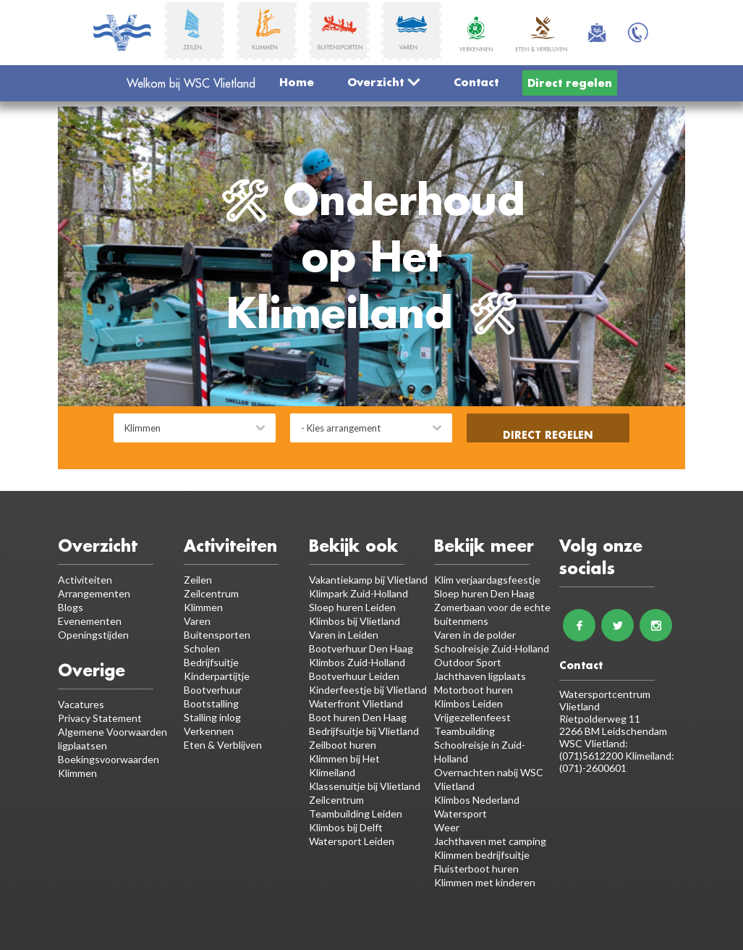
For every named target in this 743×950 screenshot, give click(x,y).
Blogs (70, 607)
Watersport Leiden (351, 841)
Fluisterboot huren (476, 868)
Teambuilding (464, 731)
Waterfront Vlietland (356, 703)
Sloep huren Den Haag (484, 593)
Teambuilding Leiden (355, 813)
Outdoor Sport (467, 662)
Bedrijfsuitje (211, 662)
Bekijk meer (484, 545)
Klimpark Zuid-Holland (358, 593)
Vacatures (81, 704)
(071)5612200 (592, 755)
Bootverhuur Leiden (354, 676)
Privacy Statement (100, 718)
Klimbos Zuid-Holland (357, 662)
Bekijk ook (353, 545)
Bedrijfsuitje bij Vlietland (364, 731)
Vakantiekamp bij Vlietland (368, 579)
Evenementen (90, 621)
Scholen (202, 648)
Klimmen (203, 607)
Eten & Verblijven (223, 745)
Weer (446, 827)
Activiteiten (85, 579)
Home (296, 82)
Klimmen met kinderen (484, 882)
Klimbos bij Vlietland (354, 621)
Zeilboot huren (342, 745)
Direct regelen (569, 82)
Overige (91, 670)
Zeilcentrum (211, 593)
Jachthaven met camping (490, 841)
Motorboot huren (473, 690)
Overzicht (383, 82)
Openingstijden (93, 635)
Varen (197, 621)
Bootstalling (211, 703)
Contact (476, 82)
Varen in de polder (475, 635)
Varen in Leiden (343, 635)
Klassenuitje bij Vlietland (364, 786)
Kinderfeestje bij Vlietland (368, 690)
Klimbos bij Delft (346, 827)
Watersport (460, 813)
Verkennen (209, 731)
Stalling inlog (212, 717)
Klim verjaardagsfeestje (487, 579)
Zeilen (198, 579)
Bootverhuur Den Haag (361, 648)
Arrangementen (94, 593)
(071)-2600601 (593, 768)
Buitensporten (217, 635)
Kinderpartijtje (217, 676)
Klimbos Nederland (476, 800)
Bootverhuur (213, 690)
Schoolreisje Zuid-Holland (491, 648)
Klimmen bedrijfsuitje (482, 855)
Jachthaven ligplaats (480, 676)
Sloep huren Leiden (352, 607)
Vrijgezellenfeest (472, 717)
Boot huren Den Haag (358, 717)
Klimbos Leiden (468, 703)
